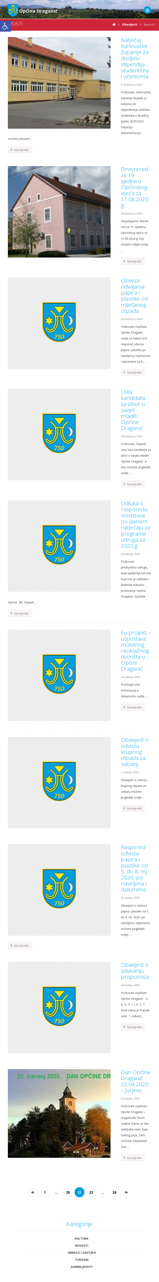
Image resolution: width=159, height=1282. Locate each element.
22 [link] (91, 779)
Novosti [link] (81, 833)
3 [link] (97, 990)
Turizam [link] (81, 847)
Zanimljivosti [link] (82, 854)
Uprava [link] (79, 1263)
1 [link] (45, 779)
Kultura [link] (81, 825)
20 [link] (68, 779)
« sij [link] (78, 1042)
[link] (5, 26)
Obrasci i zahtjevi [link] (81, 840)
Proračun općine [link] (79, 1269)
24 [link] (114, 779)
